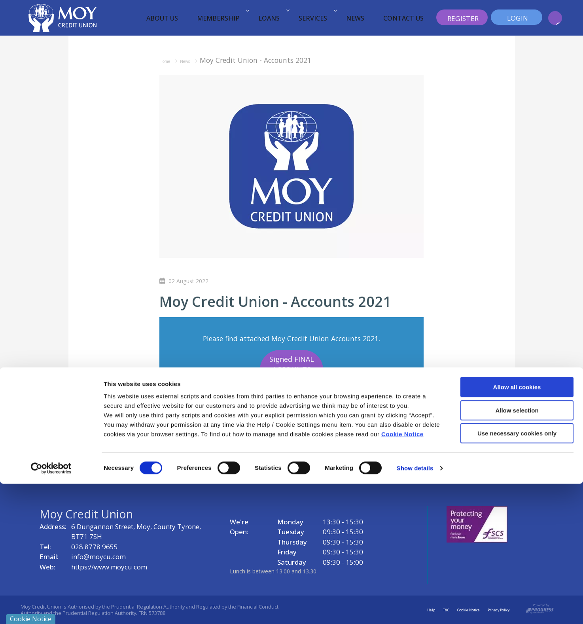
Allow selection (516, 550)
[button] (555, 18)
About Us (162, 18)
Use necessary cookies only (516, 573)
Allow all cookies (517, 527)
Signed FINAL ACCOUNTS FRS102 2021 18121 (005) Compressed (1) (291, 380)
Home (169, 60)
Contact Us (403, 18)
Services (317, 18)
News (355, 18)
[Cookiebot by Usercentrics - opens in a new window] (51, 609)
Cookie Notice (402, 574)
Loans (272, 18)
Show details (415, 608)
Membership (222, 18)
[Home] (62, 17)
